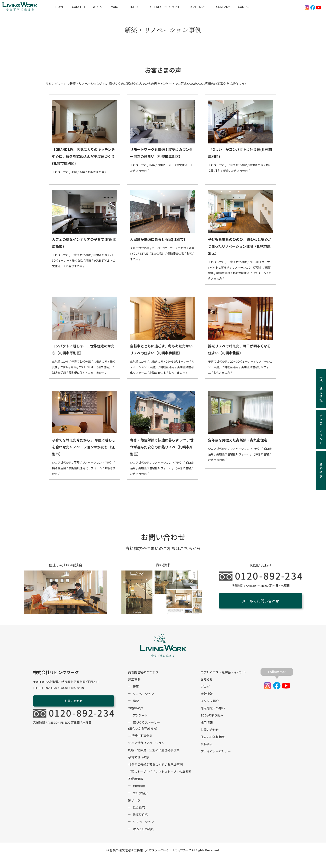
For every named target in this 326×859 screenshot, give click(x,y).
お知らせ (207, 680)
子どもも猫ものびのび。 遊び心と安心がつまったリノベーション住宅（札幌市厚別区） (239, 246)
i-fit (218, 170)
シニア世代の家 (62, 462)
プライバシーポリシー (216, 752)
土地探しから (60, 172)
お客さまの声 (96, 172)
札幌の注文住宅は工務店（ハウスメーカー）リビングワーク (150, 851)
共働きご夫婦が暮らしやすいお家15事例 (155, 765)
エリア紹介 (140, 794)
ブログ (205, 687)
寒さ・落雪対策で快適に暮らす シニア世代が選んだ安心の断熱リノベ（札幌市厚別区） (161, 446)
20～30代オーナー (163, 248)
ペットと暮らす (219, 267)
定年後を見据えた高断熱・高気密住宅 (237, 439)
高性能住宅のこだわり (143, 673)
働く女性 (77, 260)
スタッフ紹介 (210, 702)
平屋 (74, 172)
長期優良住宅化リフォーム (249, 273)
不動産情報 (135, 780)
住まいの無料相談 (213, 738)
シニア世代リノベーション (146, 744)
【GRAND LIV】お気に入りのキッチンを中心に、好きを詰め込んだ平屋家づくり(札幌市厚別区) (83, 156)
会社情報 (207, 695)
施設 (136, 702)
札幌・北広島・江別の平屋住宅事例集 (153, 751)
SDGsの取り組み (212, 716)
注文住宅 (139, 808)
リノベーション (143, 695)
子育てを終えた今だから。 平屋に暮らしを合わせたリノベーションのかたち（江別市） (83, 446)
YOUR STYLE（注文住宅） (173, 165)
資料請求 (207, 745)
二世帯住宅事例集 (140, 737)
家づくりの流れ (143, 830)
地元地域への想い (213, 709)
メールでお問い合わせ (260, 601)
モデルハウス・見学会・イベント (223, 673)
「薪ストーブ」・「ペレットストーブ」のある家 (159, 772)
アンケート (140, 716)
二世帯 (182, 248)
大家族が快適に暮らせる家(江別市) (157, 239)
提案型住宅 (140, 816)
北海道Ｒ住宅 (157, 372)
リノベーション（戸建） (247, 267)
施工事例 (134, 680)
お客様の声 (135, 709)
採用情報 (207, 723)
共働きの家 (256, 165)
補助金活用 (223, 273)
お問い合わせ (74, 702)
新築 (82, 172)
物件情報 (139, 787)
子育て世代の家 (237, 165)
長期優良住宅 (175, 253)
